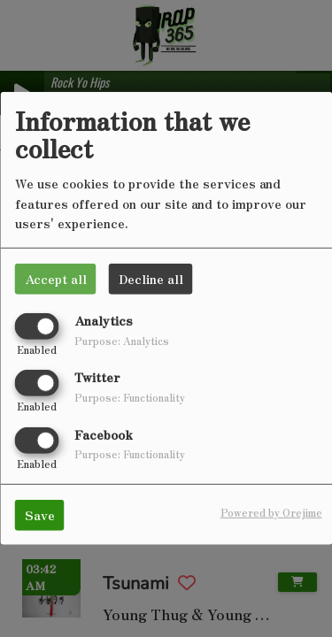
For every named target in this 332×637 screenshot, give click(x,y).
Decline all (151, 279)
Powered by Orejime (271, 511)
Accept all (56, 279)
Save (40, 514)
